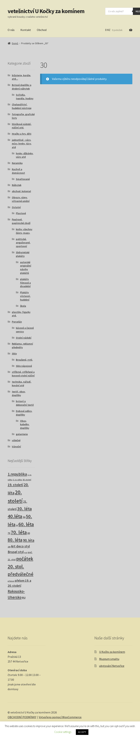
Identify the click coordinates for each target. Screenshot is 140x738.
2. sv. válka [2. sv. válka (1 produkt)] (17, 480)
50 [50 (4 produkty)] (24, 517)
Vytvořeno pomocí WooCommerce (60, 717)
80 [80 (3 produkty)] (28, 533)
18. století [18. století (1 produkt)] (27, 480)
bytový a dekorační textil (25, 403)
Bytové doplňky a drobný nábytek (21, 86)
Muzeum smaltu (109, 659)
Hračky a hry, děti (21, 133)
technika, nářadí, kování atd (21, 383)
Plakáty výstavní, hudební (25, 296)
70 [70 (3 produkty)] (9, 533)
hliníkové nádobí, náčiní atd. (22, 125)
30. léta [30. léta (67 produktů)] (24, 508)
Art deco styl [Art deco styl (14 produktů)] (20, 546)
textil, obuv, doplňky (19, 393)
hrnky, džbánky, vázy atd (24, 155)
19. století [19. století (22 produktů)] (15, 484)
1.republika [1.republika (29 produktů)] (17, 474)
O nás (11, 30)
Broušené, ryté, (24, 359)
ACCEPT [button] (82, 732)
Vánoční (16, 446)
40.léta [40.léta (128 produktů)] (15, 516)
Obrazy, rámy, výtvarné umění (21, 199)
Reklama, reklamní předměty (22, 345)
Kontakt (25, 30)
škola (23, 306)
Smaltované (23, 179)
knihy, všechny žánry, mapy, (24, 231)
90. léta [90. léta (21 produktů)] (28, 540)
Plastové (21, 213)
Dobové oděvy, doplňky (24, 412)
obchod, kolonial (21, 191)
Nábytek (16, 185)
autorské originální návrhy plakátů (25, 268)
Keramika (17, 163)
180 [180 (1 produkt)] (9, 547)
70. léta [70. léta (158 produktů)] (19, 532)
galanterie (22, 434)
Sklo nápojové (24, 366)
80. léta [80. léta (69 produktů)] (15, 540)
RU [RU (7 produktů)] (24, 597)
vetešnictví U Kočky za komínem (46, 11)
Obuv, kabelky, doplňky (24, 424)
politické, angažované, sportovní (23, 242)
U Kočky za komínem (112, 652)
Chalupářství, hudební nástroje (21, 106)
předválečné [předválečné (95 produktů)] (20, 574)
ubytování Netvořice (111, 666)
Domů (15, 43)
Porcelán (17, 321)
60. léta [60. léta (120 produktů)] (26, 524)
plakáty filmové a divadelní (25, 282)
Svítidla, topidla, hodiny (24, 96)
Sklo (14, 353)
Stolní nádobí (23, 337)
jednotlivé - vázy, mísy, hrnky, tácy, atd (22, 143)
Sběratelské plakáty (22, 254)
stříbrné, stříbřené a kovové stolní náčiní (23, 373)
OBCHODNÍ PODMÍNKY (22, 717)
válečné (16, 440)
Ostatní (16, 207)
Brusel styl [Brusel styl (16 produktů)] (16, 552)
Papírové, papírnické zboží (21, 221)
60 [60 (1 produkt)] (17, 525)
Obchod (41, 30)
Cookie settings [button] (62, 732)
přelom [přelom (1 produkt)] (11, 581)
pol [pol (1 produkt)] (25, 552)
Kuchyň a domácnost (18, 171)
